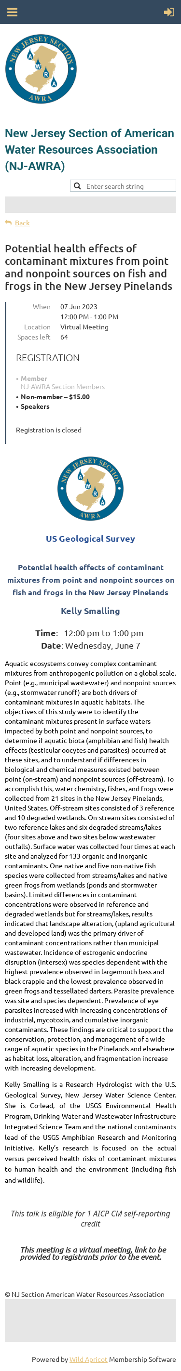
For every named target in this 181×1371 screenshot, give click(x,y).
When (42, 306)
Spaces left (34, 336)
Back (22, 222)
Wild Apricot (89, 1359)
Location (37, 326)
